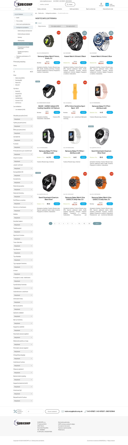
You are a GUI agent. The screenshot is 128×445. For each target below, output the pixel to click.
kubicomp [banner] (23, 4)
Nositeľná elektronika (23, 44)
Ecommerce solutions (93, 440)
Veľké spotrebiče (74, 9)
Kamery (20, 37)
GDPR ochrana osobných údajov (66, 424)
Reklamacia (61, 429)
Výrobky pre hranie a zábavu (23, 52)
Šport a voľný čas (90, 9)
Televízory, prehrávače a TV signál (23, 56)
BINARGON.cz (102, 440)
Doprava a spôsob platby (64, 428)
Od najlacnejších (56, 26)
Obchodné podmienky (64, 422)
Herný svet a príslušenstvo (23, 24)
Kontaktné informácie (64, 426)
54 (78, 223)
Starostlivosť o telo (108, 9)
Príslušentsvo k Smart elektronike (23, 47)
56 (88, 223)
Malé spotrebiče (58, 9)
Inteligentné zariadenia (22, 27)
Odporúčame (42, 26)
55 (83, 223)
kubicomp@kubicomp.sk (46, 1)
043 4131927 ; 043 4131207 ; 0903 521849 (62, 1)
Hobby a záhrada (41, 9)
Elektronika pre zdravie (24, 34)
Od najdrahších (70, 26)
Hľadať (70, 4)
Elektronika (18, 9)
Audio (17, 17)
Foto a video (19, 21)
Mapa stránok (111, 440)
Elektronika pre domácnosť (25, 30)
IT (29, 9)
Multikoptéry (21, 40)
